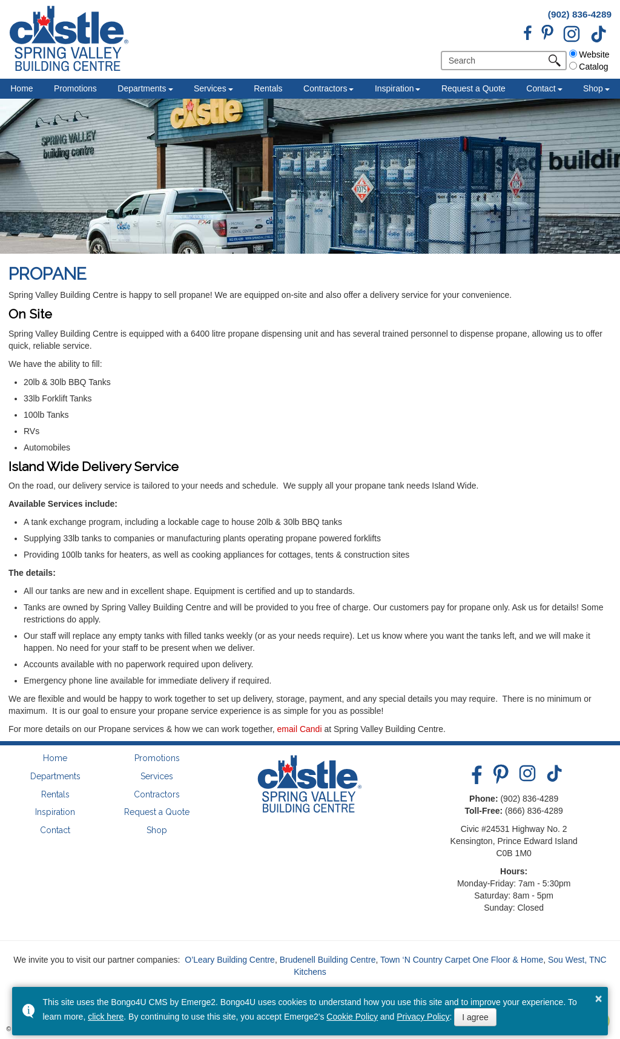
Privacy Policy (423, 1016)
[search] (497, 60)
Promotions (75, 88)
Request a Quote (473, 88)
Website (589, 54)
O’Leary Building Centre (230, 960)
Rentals (268, 88)
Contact (540, 88)
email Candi (299, 729)
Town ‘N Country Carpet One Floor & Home (461, 960)
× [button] (598, 998)
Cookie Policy (352, 1016)
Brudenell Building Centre (328, 960)
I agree (475, 1017)
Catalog (588, 66)
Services (210, 88)
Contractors (325, 88)
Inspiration (394, 88)
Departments (141, 88)
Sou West (566, 960)
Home (21, 88)
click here (106, 1016)
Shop (593, 88)
